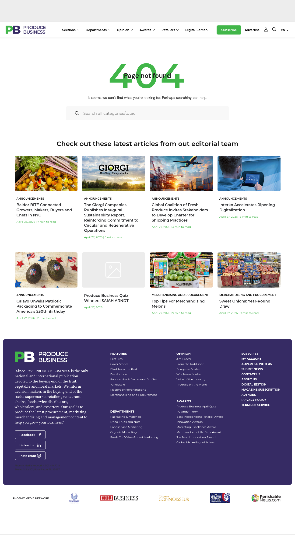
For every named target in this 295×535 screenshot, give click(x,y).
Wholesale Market (189, 374)
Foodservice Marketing (126, 427)
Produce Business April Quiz (196, 406)
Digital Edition (196, 30)
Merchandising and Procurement (133, 394)
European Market (188, 369)
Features (116, 359)
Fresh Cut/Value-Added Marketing (134, 437)
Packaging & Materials (125, 416)
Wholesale (117, 384)
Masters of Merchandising (128, 389)
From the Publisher (190, 364)
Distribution (118, 374)
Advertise (252, 30)
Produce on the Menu (191, 384)
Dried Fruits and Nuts (125, 422)
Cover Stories (119, 364)
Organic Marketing (123, 432)
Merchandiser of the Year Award (198, 432)
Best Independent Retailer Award (199, 416)
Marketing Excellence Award (196, 427)
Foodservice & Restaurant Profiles (133, 379)
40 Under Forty (187, 411)
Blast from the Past (123, 369)
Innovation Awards (189, 422)
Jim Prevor (183, 359)
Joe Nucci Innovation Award (195, 437)
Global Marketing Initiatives (195, 442)
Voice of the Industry (190, 379)
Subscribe (229, 30)
